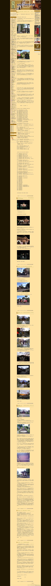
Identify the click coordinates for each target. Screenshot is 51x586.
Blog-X (37, 585)
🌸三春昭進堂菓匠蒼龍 (13, 19)
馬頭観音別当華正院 (13, 69)
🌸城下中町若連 (12, 66)
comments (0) (22, 508)
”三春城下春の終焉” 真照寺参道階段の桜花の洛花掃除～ (37, 16)
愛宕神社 (12, 62)
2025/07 (11, 130)
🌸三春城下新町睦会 (13, 111)
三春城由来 (12, 67)
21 (12, 14)
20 (11, 14)
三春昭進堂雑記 (13, 27)
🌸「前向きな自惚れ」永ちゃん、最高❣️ (13, 123)
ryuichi (18, 264)
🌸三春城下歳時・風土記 (13, 55)
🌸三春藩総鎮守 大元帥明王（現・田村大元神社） (13, 40)
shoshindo (39, 585)
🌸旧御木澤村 (12, 82)
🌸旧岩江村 (12, 91)
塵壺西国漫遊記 (13, 117)
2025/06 (11, 131)
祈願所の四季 (12, 44)
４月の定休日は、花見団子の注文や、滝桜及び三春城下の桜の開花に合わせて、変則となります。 (37, 23)
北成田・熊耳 (12, 80)
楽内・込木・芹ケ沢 (13, 94)
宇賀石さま (12, 89)
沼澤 (11, 88)
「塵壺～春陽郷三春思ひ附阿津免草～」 (13, 22)
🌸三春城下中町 (12, 61)
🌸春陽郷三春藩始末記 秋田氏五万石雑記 (13, 49)
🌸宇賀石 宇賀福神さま (13, 110)
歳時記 (12, 57)
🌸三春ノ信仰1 (12, 99)
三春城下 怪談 (13, 79)
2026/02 (11, 126)
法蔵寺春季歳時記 (13, 74)
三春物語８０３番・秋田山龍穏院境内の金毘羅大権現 (25, 266)
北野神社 (12, 77)
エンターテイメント (13, 119)
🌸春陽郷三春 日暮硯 (13, 31)
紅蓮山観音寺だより (13, 115)
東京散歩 (12, 120)
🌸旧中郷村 (12, 93)
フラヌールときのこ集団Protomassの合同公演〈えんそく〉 (37, 19)
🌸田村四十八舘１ (13, 100)
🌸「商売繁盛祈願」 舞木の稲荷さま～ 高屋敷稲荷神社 (13, 59)
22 (13, 14)
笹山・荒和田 (12, 81)
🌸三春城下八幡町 (13, 75)
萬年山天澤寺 (12, 60)
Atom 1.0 (12, 137)
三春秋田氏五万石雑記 (13, 50)
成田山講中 (12, 48)
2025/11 (11, 128)
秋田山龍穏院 (12, 71)
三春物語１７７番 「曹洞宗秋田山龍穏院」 (24, 542)
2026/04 (11, 125)
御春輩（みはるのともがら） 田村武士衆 (13, 35)
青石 (11, 85)
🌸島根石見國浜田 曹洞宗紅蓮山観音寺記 (13, 114)
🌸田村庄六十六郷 (13, 98)
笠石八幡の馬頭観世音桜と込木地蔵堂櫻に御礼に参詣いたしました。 (37, 12)
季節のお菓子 (13, 32)
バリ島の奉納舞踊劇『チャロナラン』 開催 (37, 20)
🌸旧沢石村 (12, 84)
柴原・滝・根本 (13, 95)
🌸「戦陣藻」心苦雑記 (13, 104)
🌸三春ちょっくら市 (13, 112)
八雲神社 (12, 68)
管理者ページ (12, 136)
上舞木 (12, 92)
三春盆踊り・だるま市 (13, 56)
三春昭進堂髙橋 (13, 20)
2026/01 (11, 127)
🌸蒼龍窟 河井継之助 (13, 121)
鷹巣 (11, 87)
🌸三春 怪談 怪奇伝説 (13, 78)
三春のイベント (13, 33)
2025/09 (11, 129)
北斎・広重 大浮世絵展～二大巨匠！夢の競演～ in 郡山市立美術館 (37, 18)
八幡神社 (12, 76)
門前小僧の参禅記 (13, 116)
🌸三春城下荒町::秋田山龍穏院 (29, 264)
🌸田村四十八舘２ (13, 101)
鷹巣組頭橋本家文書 (13, 90)
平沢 (11, 83)
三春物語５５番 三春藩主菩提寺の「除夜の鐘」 (24, 510)
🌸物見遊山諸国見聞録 (13, 118)
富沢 (11, 86)
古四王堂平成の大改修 (14, 47)
